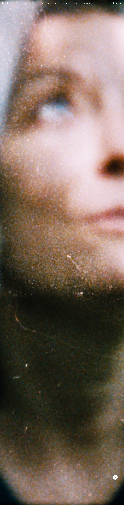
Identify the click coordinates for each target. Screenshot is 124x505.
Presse (78, 3)
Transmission (52, 3)
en (103, 3)
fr (98, 3)
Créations (38, 3)
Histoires (26, 3)
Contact (88, 3)
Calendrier (66, 3)
